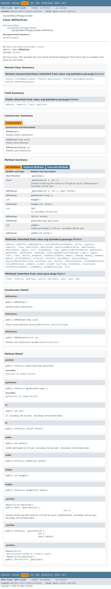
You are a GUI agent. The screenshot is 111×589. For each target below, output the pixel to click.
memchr (69, 255)
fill (33, 250)
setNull (30, 264)
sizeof (40, 264)
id (32, 208)
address (10, 104)
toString (61, 264)
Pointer (16, 52)
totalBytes (74, 264)
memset (9, 258)
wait (63, 279)
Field (21, 11)
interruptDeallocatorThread (62, 253)
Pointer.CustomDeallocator (21, 79)
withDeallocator (53, 267)
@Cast (10, 554)
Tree (37, 3)
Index (57, 3)
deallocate (32, 247)
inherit (21, 47)
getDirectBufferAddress (74, 250)
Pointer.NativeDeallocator (79, 79)
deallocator (88, 247)
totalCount (89, 264)
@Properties (9, 47)
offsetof (38, 258)
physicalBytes (80, 258)
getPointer (37, 195)
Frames (35, 8)
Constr (29, 11)
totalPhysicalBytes (16, 267)
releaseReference (93, 261)
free (56, 250)
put (49, 261)
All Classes (61, 8)
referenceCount (73, 261)
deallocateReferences (67, 247)
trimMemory (36, 267)
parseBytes (63, 258)
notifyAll (53, 279)
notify (42, 279)
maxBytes (37, 255)
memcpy (89, 255)
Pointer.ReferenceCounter (20, 82)
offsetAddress (23, 258)
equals (25, 250)
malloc (26, 255)
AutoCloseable (11, 38)
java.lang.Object (11, 25)
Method (38, 11)
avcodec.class (35, 47)
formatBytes (45, 250)
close (21, 247)
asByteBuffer (36, 244)
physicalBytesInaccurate (19, 261)
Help (64, 3)
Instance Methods (33, 167)
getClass (31, 279)
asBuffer (21, 244)
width (34, 225)
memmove (99, 255)
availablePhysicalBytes (58, 244)
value (16, 505)
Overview (5, 3)
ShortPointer (13, 176)
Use (32, 3)
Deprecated (47, 3)
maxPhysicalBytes (54, 255)
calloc (78, 244)
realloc (58, 261)
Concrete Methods (58, 167)
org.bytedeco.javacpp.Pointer (22, 28)
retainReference (15, 264)
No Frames (45, 8)
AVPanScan (11, 131)
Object (61, 273)
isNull (84, 253)
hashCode (39, 253)
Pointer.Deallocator (49, 79)
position (42, 104)
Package (16, 3)
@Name (9, 505)
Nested (13, 11)
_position (36, 176)
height (34, 200)
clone (9, 279)
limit (32, 104)
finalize (19, 279)
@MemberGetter (13, 551)
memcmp (79, 255)
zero (67, 267)
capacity (21, 104)
